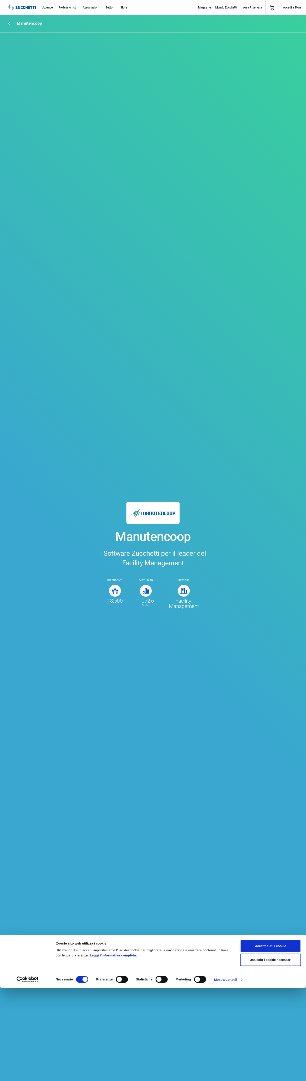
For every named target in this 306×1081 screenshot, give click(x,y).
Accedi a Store (292, 7)
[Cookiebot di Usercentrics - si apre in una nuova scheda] (27, 1073)
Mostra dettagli (225, 1072)
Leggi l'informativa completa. (113, 1048)
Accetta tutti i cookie (270, 1039)
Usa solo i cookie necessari (270, 1053)
